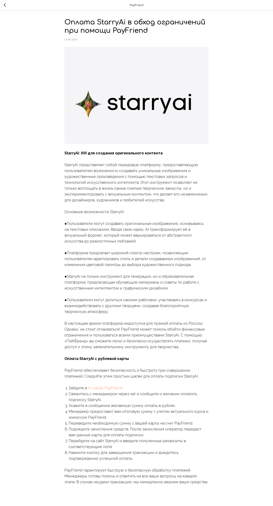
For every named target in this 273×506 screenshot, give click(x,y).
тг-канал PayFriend (105, 388)
